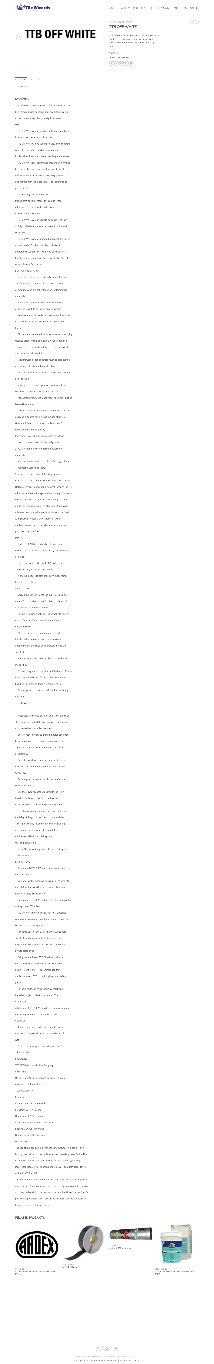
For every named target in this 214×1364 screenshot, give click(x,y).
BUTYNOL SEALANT (70, 1267)
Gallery (126, 8)
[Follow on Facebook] (98, 1349)
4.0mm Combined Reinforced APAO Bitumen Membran (35, 1272)
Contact (188, 8)
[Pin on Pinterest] (126, 63)
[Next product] (192, 22)
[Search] (197, 8)
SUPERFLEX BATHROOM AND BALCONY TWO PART (175, 1272)
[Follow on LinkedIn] (116, 1349)
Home (112, 22)
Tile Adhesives (125, 22)
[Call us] (111, 1349)
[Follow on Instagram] (103, 1349)
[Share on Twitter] (116, 63)
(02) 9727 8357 (133, 1360)
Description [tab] (21, 80)
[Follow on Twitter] (107, 1349)
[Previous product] (197, 22)
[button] (19, 37)
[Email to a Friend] (121, 63)
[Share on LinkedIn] (131, 63)
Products (140, 8)
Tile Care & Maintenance (165, 8)
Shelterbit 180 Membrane (120, 1248)
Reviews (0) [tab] (34, 80)
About (113, 8)
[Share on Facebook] (111, 63)
